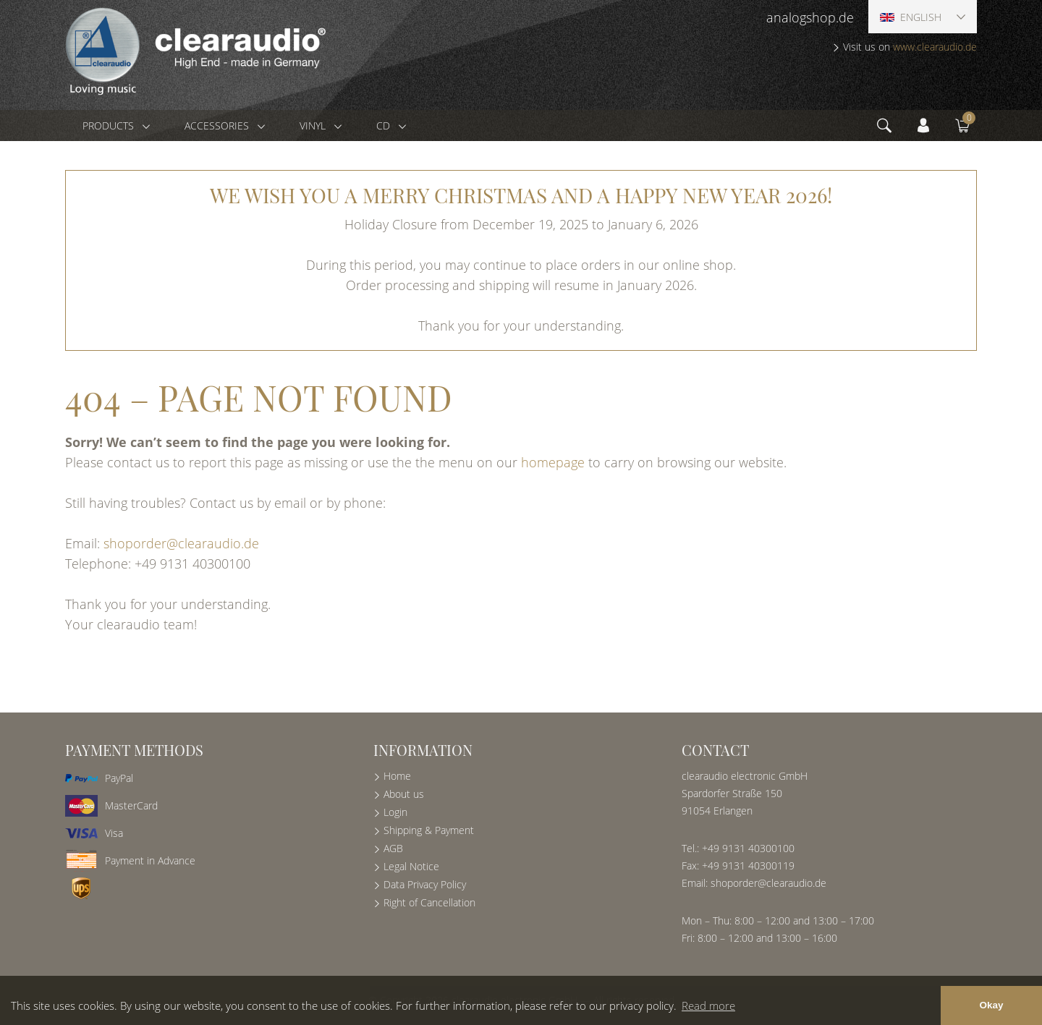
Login (395, 812)
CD (384, 125)
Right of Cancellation (429, 902)
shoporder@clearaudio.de (181, 543)
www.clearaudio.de (935, 47)
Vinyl (314, 125)
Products (109, 125)
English (910, 17)
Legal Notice (411, 866)
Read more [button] (708, 1005)
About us (404, 794)
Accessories (218, 125)
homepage (553, 462)
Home (397, 776)
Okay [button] (991, 1005)
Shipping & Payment (429, 830)
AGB (393, 848)
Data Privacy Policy (425, 884)
